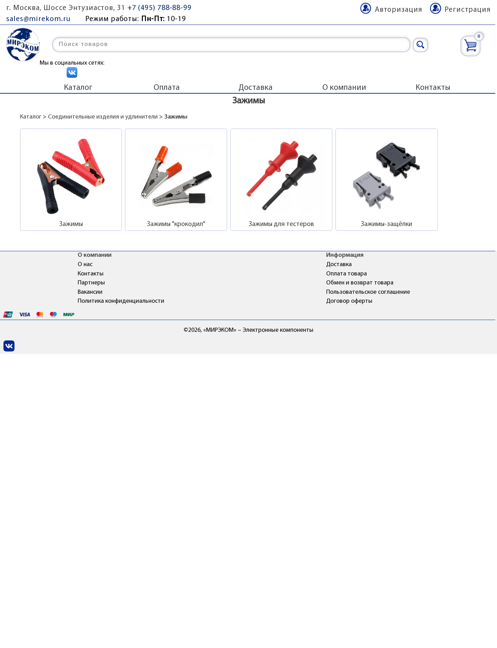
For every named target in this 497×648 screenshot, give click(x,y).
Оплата (167, 88)
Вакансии (90, 292)
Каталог (78, 88)
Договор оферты (349, 301)
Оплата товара (346, 274)
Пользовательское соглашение (368, 292)
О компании (344, 88)
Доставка (255, 88)
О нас (85, 264)
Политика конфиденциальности (121, 301)
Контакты (433, 88)
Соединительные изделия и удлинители (103, 117)
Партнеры (91, 283)
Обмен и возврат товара (359, 283)
